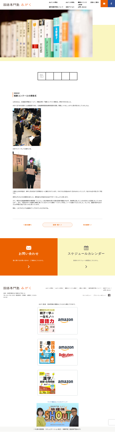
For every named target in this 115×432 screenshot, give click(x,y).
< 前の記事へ (27, 225)
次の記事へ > (87, 225)
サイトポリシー (87, 295)
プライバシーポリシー (100, 295)
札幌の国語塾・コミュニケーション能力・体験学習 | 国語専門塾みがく (58, 429)
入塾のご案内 (94, 2)
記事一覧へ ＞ (57, 225)
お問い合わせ (82, 7)
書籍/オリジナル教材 (71, 288)
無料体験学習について (56, 7)
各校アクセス (70, 7)
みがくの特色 (70, 2)
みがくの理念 (53, 2)
